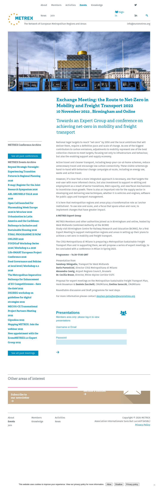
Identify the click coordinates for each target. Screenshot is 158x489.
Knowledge (97, 5)
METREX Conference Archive (24, 144)
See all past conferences (24, 156)
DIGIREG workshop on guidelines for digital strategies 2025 (20, 297)
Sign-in (119, 13)
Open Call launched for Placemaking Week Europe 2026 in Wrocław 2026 (23, 208)
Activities (70, 5)
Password (61, 337)
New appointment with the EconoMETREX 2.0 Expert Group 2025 (23, 338)
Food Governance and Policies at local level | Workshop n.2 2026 (24, 266)
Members (56, 5)
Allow (109, 484)
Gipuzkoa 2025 (16, 320)
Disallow (118, 484)
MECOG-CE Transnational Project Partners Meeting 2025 (22, 311)
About (44, 5)
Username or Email (66, 327)
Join (52, 15)
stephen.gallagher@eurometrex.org (115, 296)
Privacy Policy (142, 477)
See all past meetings (23, 353)
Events (83, 5)
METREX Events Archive (22, 162)
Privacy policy (132, 484)
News (43, 15)
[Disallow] (154, 484)
